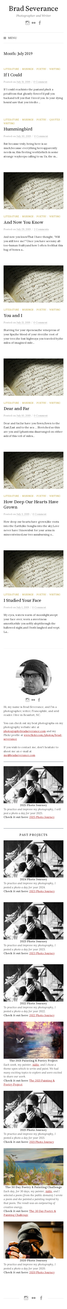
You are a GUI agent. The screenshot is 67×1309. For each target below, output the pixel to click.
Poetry (41, 69)
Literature (11, 69)
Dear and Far (16, 408)
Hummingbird (18, 129)
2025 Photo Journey (41, 817)
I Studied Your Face (22, 600)
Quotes (54, 119)
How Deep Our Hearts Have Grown (31, 504)
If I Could (13, 75)
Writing (54, 69)
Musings (27, 69)
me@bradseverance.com (19, 755)
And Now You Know (23, 222)
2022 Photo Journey (41, 1015)
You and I (13, 315)
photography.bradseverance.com (25, 731)
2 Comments (41, 229)
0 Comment (40, 81)
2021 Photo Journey (41, 1142)
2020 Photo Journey (42, 1272)
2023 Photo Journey (42, 891)
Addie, (36, 1064)
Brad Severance (33, 8)
